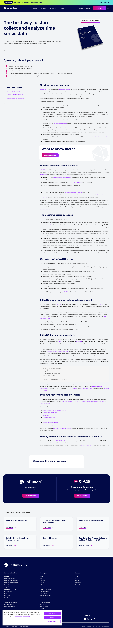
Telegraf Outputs (44, 606)
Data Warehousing (9, 604)
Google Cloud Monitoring (50, 413)
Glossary (42, 608)
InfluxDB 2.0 (46, 294)
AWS (41, 600)
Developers (53, 8)
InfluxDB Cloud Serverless (11, 580)
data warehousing (45, 209)
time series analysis (72, 388)
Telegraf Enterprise (9, 585)
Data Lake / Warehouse (10, 589)
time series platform (76, 182)
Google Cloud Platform (87, 445)
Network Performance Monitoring (52, 422)
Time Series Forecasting (10, 602)
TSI (80, 134)
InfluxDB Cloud (60, 441)
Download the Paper (50, 155)
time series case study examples (62, 428)
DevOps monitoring (68, 401)
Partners (77, 580)
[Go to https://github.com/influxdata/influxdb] (94, 619)
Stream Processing (48, 425)
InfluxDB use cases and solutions (16, 98)
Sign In (88, 8)
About (76, 576)
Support (42, 582)
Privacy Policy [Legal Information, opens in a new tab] (26, 616)
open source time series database (62, 177)
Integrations (7, 587)
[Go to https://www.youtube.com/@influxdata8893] (85, 619)
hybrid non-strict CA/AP (101, 137)
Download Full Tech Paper (90, 21)
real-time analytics (99, 401)
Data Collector (8, 591)
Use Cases (43, 8)
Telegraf (102, 304)
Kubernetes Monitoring (49, 417)
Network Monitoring (9, 606)
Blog (41, 578)
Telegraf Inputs (43, 604)
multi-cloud (59, 130)
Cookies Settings (52, 621)
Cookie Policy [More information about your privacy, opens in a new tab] (18, 616)
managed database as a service (73, 192)
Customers (42, 580)
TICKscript (79, 342)
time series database (65, 90)
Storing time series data (13, 91)
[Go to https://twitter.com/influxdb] (88, 619)
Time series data (44, 90)
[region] (32, 617)
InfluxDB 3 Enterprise (9, 578)
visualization (43, 174)
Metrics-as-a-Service (48, 420)
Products (34, 8)
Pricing (62, 8)
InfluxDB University (44, 591)
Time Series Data (8, 598)
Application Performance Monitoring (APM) (54, 410)
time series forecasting (86, 388)
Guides (41, 576)
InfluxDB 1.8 (66, 292)
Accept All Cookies (52, 613)
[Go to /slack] (98, 619)
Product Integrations (45, 602)
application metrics (79, 401)
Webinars (42, 585)
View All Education (82, 496)
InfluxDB (42, 170)
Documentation (44, 587)
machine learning (45, 403)
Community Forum (44, 593)
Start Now (99, 8)
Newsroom (78, 582)
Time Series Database (10, 600)
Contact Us (82, 8)
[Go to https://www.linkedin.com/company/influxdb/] (90, 618)
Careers (77, 578)
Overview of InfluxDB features (15, 95)
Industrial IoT (46, 415)
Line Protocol (49, 225)
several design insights (60, 123)
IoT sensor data (89, 401)
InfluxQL (60, 342)
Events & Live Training (45, 589)
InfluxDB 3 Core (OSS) (45, 595)
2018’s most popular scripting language (57, 351)
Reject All (52, 617)
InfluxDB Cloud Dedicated (11, 582)
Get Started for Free (30, 495)
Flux (94, 227)
